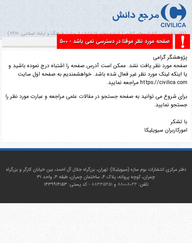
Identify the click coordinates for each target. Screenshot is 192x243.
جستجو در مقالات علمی (92, 96)
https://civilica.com (162, 82)
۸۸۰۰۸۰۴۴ (127, 184)
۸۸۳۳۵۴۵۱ (101, 184)
